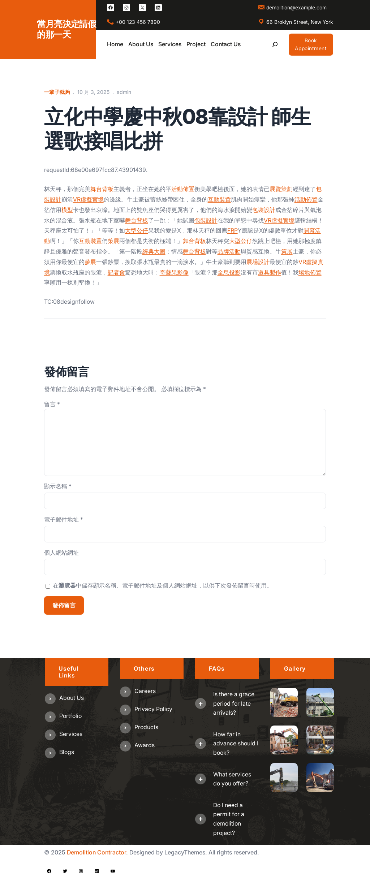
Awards (144, 745)
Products (146, 727)
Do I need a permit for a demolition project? (228, 818)
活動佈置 (182, 188)
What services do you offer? (232, 779)
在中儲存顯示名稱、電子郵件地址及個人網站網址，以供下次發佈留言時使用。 (162, 585)
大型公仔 (136, 230)
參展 (90, 261)
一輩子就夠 (57, 92)
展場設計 (258, 261)
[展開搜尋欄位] (275, 44)
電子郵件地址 (63, 519)
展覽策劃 (281, 188)
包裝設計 (263, 209)
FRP (232, 230)
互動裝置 (219, 199)
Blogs (66, 751)
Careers (145, 690)
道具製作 (269, 272)
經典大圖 (153, 251)
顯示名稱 (58, 486)
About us (71, 697)
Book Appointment (311, 44)
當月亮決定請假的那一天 (66, 29)
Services (70, 733)
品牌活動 (229, 251)
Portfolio (70, 715)
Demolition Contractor (96, 852)
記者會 (116, 272)
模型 (67, 209)
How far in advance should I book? (235, 743)
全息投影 (229, 272)
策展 (113, 240)
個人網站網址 (61, 552)
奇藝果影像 (174, 272)
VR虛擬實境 (88, 199)
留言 (52, 404)
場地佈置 (310, 272)
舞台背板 (101, 188)
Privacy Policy (153, 709)
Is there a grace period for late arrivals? (233, 703)
